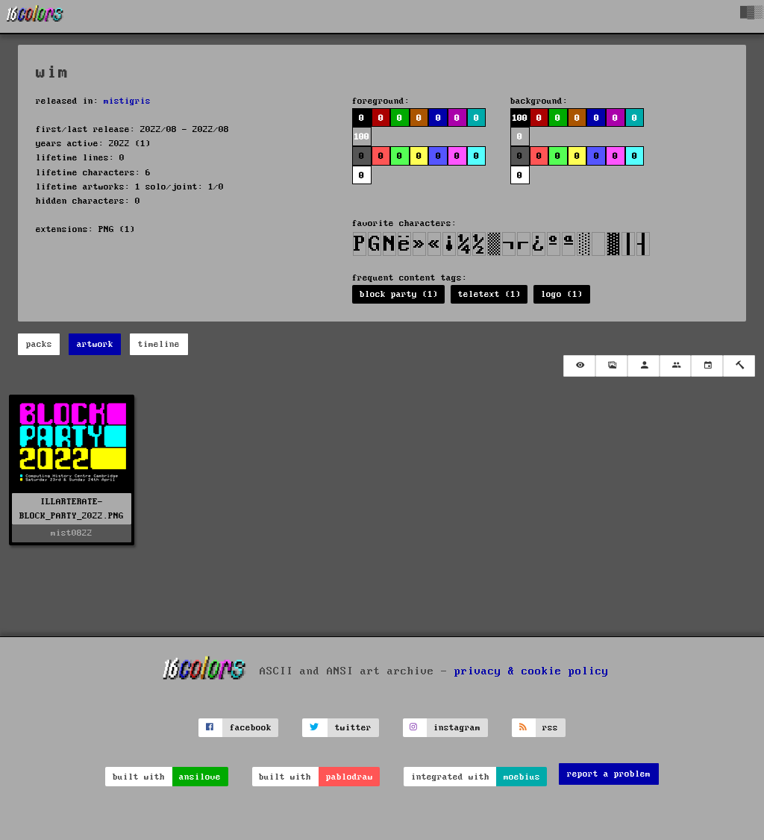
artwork (95, 344)
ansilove (200, 777)
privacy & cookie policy (531, 671)
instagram (456, 728)
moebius (522, 777)
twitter (353, 728)
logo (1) (562, 294)
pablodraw (349, 777)
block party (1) (399, 294)
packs (39, 344)
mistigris (127, 101)
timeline (159, 344)
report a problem (609, 774)
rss (550, 728)
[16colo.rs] (35, 16)
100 (361, 137)
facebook (251, 728)
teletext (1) (489, 294)
